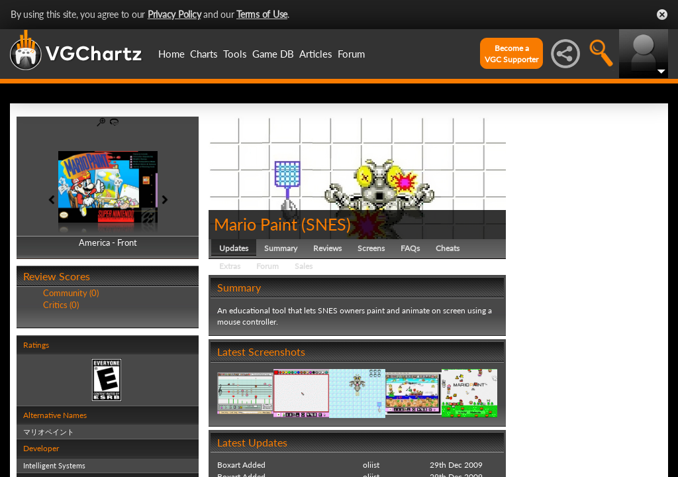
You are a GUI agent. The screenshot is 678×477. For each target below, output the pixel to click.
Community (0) (71, 293)
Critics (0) (61, 304)
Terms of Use (261, 14)
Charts (204, 54)
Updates (233, 248)
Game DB (273, 54)
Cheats (448, 248)
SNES (326, 224)
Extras (229, 266)
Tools (235, 54)
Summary (280, 248)
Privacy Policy (174, 14)
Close (662, 14)
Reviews (327, 248)
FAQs (410, 248)
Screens (371, 248)
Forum (351, 54)
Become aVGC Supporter (511, 53)
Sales (304, 266)
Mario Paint (255, 224)
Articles (315, 54)
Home (171, 54)
